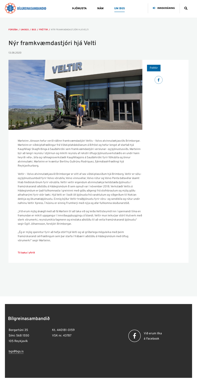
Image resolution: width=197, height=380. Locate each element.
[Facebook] (159, 80)
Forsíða (13, 29)
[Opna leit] (185, 7)
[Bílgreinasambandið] (25, 8)
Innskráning (164, 8)
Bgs (34, 29)
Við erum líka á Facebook (153, 336)
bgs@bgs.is (16, 352)
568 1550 (22, 336)
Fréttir (43, 29)
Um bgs (25, 29)
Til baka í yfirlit (26, 252)
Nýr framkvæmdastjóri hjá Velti (70, 29)
